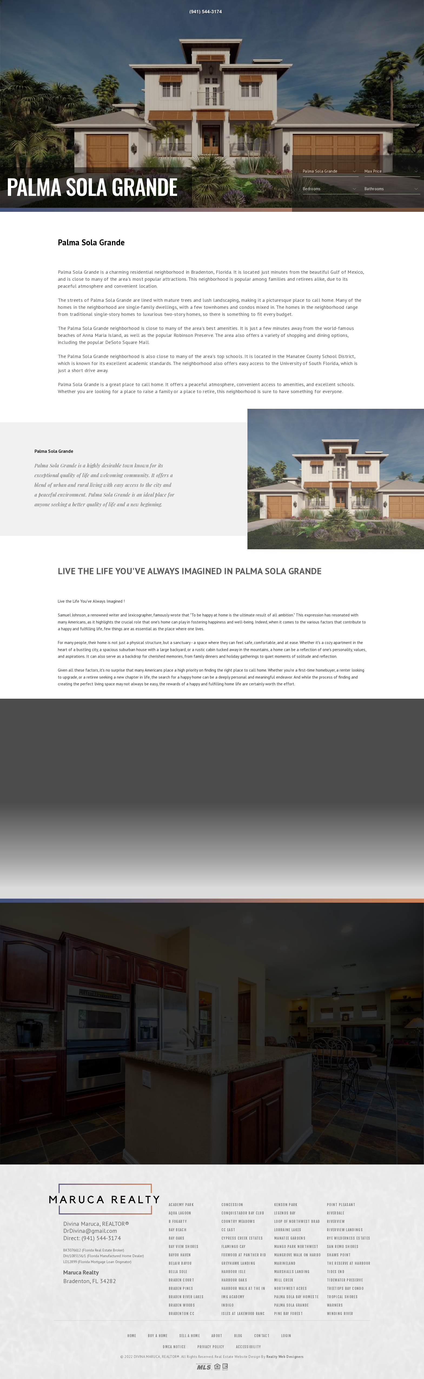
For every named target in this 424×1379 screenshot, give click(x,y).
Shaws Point (339, 1255)
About (217, 1336)
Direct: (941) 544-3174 (92, 1238)
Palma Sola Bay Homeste (296, 1297)
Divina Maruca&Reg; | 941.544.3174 (206, 12)
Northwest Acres (290, 1288)
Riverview (336, 1221)
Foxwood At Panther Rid (243, 1255)
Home (131, 1336)
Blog (238, 1336)
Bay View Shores (183, 1246)
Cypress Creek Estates (242, 1238)
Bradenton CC (181, 1313)
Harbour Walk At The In (243, 1288)
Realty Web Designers (285, 1356)
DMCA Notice (174, 1347)
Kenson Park (286, 1205)
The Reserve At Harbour (348, 1263)
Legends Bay (285, 1213)
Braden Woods (182, 1305)
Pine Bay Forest (288, 1313)
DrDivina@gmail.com (90, 1230)
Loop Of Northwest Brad (297, 1221)
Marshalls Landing (292, 1272)
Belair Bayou (180, 1263)
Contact (262, 1336)
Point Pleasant (341, 1205)
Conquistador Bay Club (242, 1213)
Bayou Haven (180, 1255)
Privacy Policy (210, 1347)
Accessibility (248, 1347)
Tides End (336, 1272)
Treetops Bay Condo (345, 1288)
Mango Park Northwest (296, 1246)
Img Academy (233, 1297)
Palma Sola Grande (291, 1305)
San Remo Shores (343, 1246)
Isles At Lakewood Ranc (243, 1313)
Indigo (227, 1305)
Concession (232, 1205)
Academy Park (181, 1205)
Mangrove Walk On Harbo (297, 1255)
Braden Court (181, 1280)
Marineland (285, 1263)
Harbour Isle (233, 1272)
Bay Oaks (177, 1238)
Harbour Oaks (234, 1280)
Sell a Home (189, 1336)
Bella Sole (178, 1272)
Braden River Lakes (186, 1297)
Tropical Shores (342, 1297)
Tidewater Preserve (345, 1280)
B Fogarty (178, 1221)
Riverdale (335, 1213)
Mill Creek (283, 1280)
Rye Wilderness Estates (348, 1238)
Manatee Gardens (290, 1238)
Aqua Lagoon (180, 1213)
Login (286, 1336)
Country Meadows (238, 1221)
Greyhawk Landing (238, 1263)
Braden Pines (181, 1288)
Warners (335, 1305)
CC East (228, 1230)
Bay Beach (178, 1230)
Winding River (340, 1313)
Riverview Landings (345, 1230)
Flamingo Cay (233, 1246)
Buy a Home (158, 1336)
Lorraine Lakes (288, 1230)
